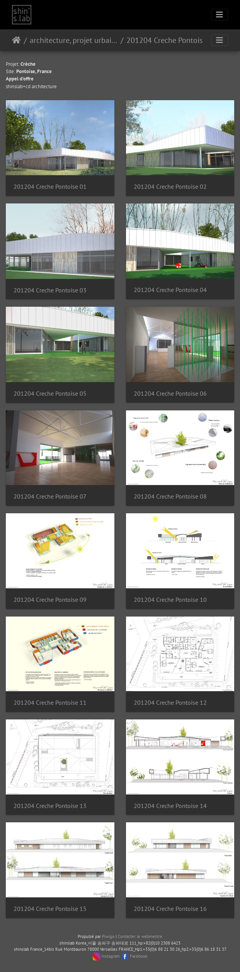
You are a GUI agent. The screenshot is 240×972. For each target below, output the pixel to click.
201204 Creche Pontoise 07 (50, 496)
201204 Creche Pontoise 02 (170, 186)
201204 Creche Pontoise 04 (170, 290)
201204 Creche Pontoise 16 (170, 908)
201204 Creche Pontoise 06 (170, 393)
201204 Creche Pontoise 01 (50, 186)
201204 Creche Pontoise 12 (170, 702)
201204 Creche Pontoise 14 (170, 806)
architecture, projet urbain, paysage (73, 40)
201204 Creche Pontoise (166, 40)
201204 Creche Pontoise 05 (50, 393)
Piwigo (108, 936)
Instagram (111, 956)
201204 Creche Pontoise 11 (50, 702)
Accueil (16, 40)
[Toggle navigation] (219, 14)
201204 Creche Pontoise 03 (50, 290)
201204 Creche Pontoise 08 (170, 496)
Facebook (138, 956)
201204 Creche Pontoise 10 (170, 599)
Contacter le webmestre (140, 936)
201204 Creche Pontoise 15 (50, 908)
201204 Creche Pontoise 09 (50, 599)
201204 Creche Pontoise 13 (50, 806)
